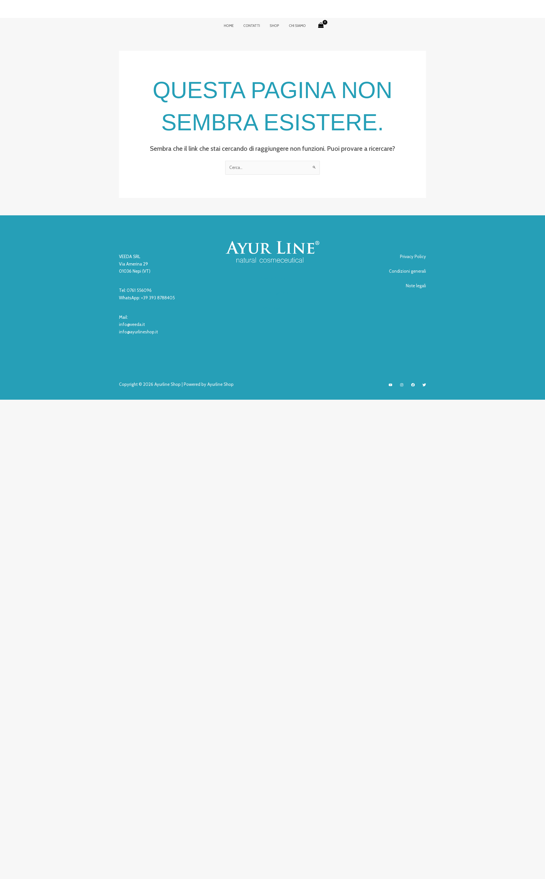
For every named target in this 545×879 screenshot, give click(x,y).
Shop (273, 25)
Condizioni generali (272, 292)
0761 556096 (139, 290)
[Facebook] (413, 384)
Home (232, 25)
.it (156, 331)
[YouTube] (390, 384)
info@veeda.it (132, 324)
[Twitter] (424, 384)
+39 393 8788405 (158, 297)
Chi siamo (293, 25)
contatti (253, 25)
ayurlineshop (142, 331)
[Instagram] (402, 384)
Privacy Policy (272, 278)
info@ (124, 331)
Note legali (272, 307)
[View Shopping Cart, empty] (316, 25)
